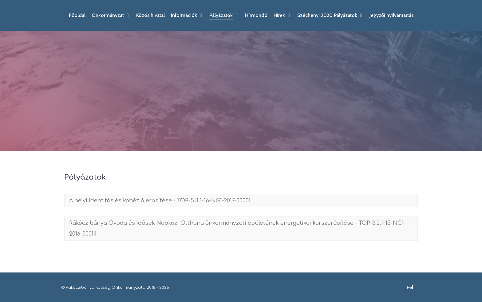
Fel (414, 287)
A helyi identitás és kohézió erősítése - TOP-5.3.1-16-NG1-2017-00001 (160, 200)
